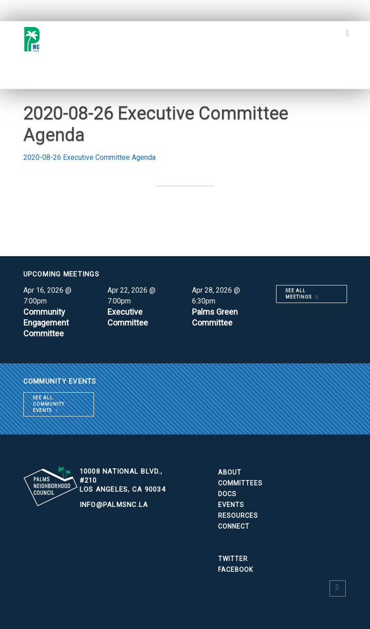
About (229, 472)
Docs (227, 494)
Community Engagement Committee (46, 322)
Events (231, 504)
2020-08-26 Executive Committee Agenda (89, 157)
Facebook (235, 569)
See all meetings (298, 293)
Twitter (233, 558)
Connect (234, 526)
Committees (240, 483)
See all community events (48, 404)
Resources (238, 515)
